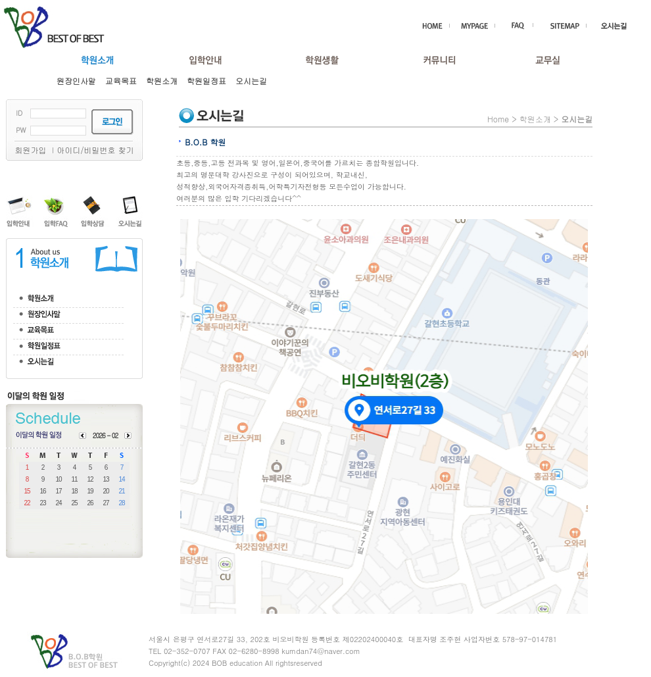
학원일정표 (206, 80)
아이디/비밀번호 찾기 (95, 149)
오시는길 (251, 80)
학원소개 (162, 80)
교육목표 (121, 80)
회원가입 (30, 149)
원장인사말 (76, 80)
